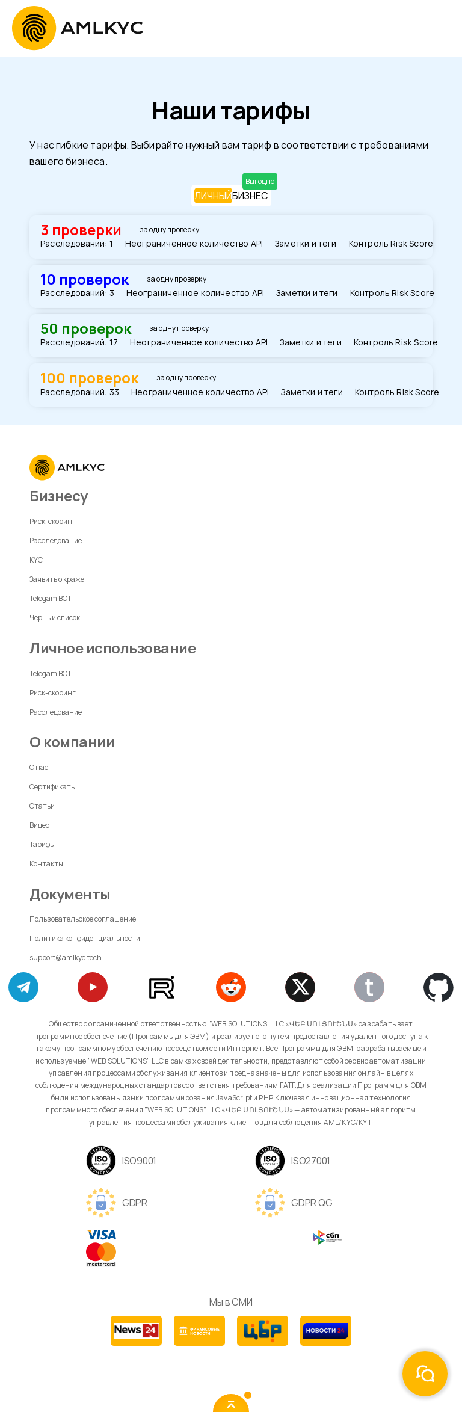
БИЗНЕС (250, 195)
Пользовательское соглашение (82, 919)
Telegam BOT (50, 598)
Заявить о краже (56, 579)
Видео (39, 825)
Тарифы (42, 844)
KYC (36, 560)
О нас (38, 767)
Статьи (42, 806)
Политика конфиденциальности (84, 938)
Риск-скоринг (52, 521)
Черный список (54, 617)
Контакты (46, 864)
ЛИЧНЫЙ (213, 195)
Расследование (55, 540)
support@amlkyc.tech (65, 957)
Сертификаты (52, 787)
